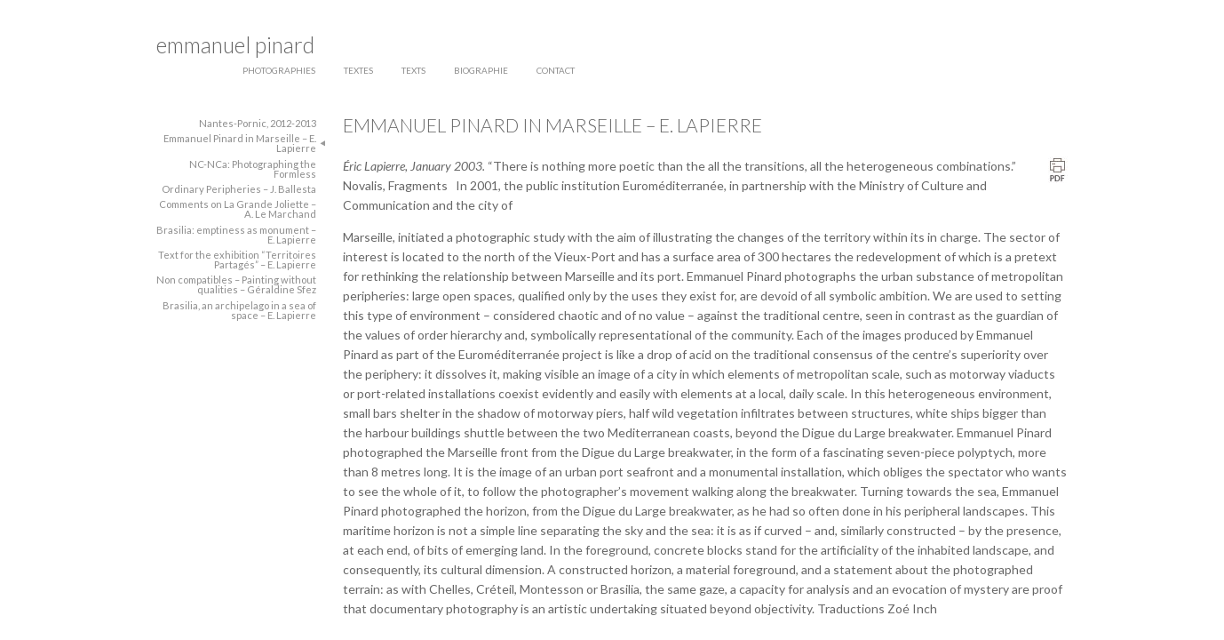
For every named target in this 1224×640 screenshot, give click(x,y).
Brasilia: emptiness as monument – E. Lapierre (236, 234)
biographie (481, 70)
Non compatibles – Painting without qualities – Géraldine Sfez (236, 284)
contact (555, 70)
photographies (278, 70)
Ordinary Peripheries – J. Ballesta (239, 189)
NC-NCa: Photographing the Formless (252, 169)
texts (413, 70)
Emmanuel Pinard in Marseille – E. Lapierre (239, 143)
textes (358, 70)
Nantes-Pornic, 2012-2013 (257, 123)
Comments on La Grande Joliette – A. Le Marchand (237, 209)
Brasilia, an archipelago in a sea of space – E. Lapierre (239, 310)
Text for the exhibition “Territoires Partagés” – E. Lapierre (237, 259)
